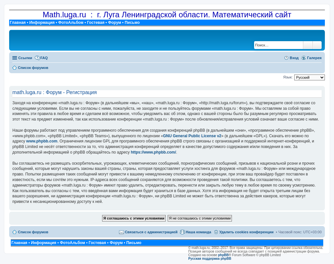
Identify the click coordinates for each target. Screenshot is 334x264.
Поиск (308, 45)
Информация (42, 22)
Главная (18, 22)
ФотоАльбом (70, 22)
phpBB (223, 255)
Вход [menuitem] (294, 58)
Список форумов (33, 232)
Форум (114, 22)
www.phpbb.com (41, 141)
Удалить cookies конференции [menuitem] (246, 232)
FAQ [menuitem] (44, 58)
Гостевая (96, 22)
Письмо (132, 22)
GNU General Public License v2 (192, 136)
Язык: (288, 77)
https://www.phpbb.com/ (153, 152)
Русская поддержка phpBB (209, 258)
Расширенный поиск (317, 45)
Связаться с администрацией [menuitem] (151, 232)
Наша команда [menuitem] (198, 232)
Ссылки (25, 58)
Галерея (314, 58)
